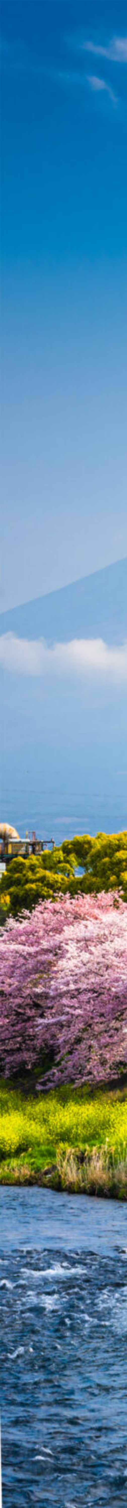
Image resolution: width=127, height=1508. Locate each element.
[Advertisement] (63, 65)
